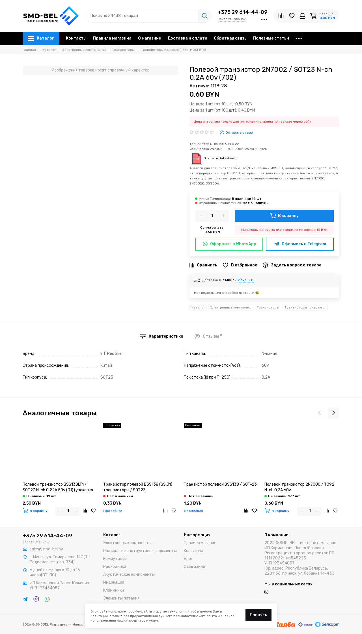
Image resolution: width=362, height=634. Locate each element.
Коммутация (115, 558)
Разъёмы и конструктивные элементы (140, 550)
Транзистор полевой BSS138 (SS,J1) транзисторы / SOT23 (137, 487)
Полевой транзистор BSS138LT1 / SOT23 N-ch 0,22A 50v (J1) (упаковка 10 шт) (58, 487)
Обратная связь (230, 38)
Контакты (76, 38)
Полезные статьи (271, 38)
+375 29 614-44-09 (243, 12)
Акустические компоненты (129, 574)
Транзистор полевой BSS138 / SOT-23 (220, 484)
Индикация (113, 582)
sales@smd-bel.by (46, 549)
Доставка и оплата (187, 38)
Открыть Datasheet (212, 158)
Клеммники (113, 590)
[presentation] (319, 413)
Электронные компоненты (231, 307)
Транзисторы (268, 307)
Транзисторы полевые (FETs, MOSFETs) (306, 307)
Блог (188, 558)
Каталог (41, 38)
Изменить (246, 280)
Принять (258, 615)
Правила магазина (112, 38)
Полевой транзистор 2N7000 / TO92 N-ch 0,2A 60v (299, 487)
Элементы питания (121, 598)
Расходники (114, 566)
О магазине (149, 38)
